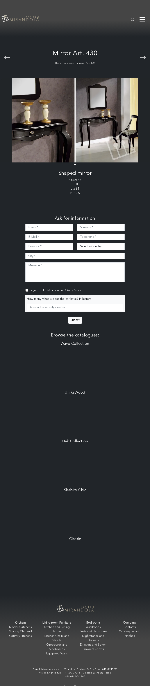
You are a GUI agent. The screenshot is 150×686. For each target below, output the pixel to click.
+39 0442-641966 (75, 676)
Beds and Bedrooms (93, 631)
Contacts (130, 627)
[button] (75, 164)
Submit (75, 320)
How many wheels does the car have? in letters (59, 299)
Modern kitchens (20, 627)
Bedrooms (69, 63)
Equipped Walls (57, 653)
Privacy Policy (73, 290)
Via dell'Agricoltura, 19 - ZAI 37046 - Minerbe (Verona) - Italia (75, 673)
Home (58, 63)
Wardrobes (93, 627)
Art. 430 (90, 63)
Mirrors (80, 63)
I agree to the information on (55, 290)
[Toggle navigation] (142, 19)
